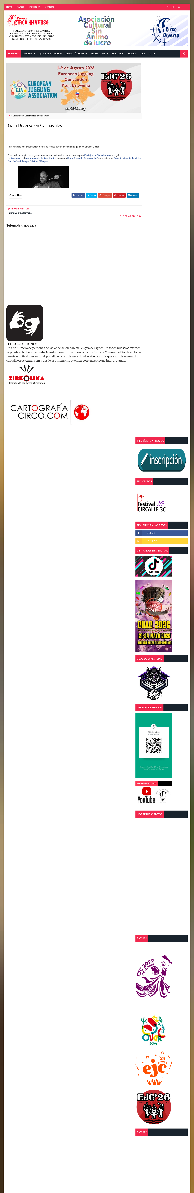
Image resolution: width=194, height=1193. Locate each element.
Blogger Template (66, 1187)
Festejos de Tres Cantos (97, 156)
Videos (131, 53)
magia (74, 1082)
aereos (94, 1054)
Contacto (49, 8)
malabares (90, 1082)
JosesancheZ (91, 159)
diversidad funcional (81, 1071)
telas (74, 1087)
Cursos (20, 8)
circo (104, 1060)
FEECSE (107, 1076)
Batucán (117, 159)
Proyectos (97, 53)
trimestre (76, 1098)
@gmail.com (78, 357)
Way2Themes (33, 1187)
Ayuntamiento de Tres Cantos (40, 159)
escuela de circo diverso (83, 1076)
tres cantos (96, 1093)
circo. (74, 1065)
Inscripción (34, 8)
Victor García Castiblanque (27, 162)
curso (90, 1065)
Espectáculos (74, 53)
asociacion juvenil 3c (81, 1060)
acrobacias (76, 1054)
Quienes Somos (48, 53)
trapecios (76, 1093)
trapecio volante (93, 1087)
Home (9, 8)
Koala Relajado (75, 159)
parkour (108, 1082)
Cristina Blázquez (51, 162)
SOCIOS (116, 53)
